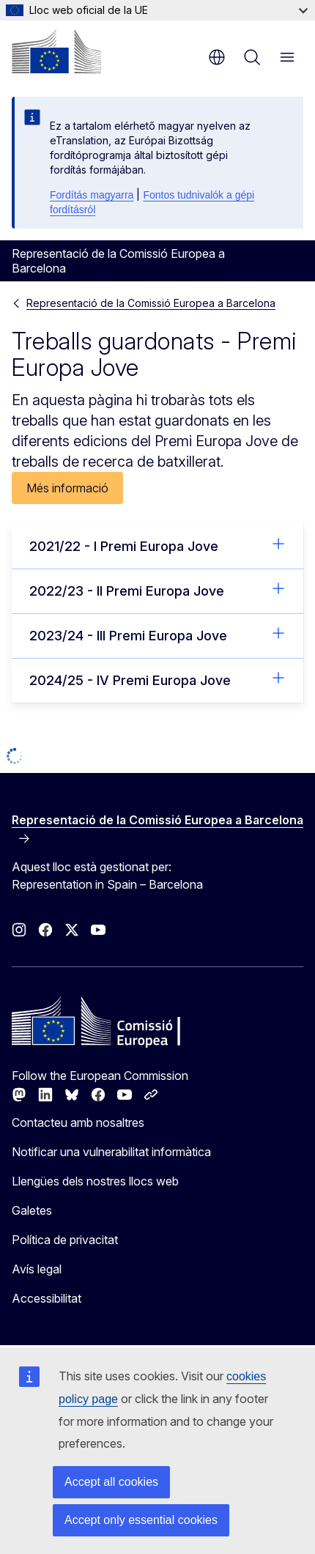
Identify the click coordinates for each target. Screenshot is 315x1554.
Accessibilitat (46, 1298)
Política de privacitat (65, 1239)
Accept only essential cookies (141, 1520)
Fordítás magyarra (91, 195)
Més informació (67, 488)
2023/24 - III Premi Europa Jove (157, 634)
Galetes (32, 1210)
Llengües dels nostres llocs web (95, 1181)
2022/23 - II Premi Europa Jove (157, 590)
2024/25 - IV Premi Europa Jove (157, 679)
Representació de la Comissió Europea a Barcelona (150, 303)
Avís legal (37, 1269)
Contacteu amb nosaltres (78, 1122)
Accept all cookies (111, 1482)
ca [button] (217, 57)
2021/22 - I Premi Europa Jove (157, 545)
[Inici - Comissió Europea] (56, 51)
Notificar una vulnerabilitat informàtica (111, 1151)
